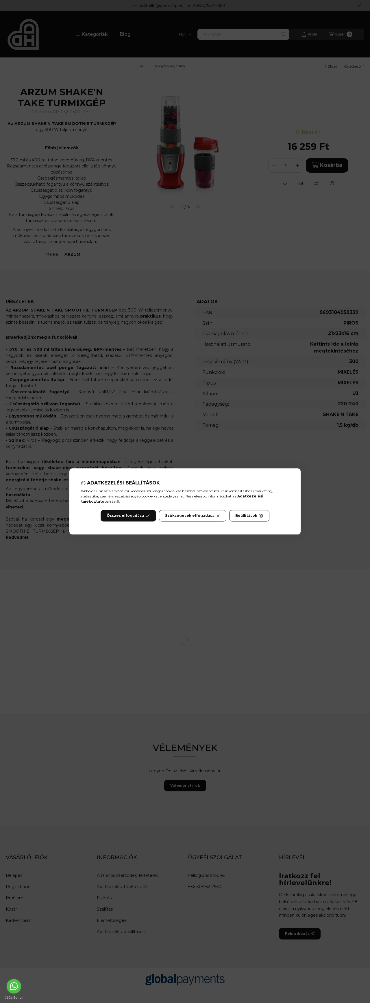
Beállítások (249, 516)
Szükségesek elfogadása (192, 516)
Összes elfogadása (128, 516)
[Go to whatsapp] (14, 986)
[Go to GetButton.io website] (14, 997)
